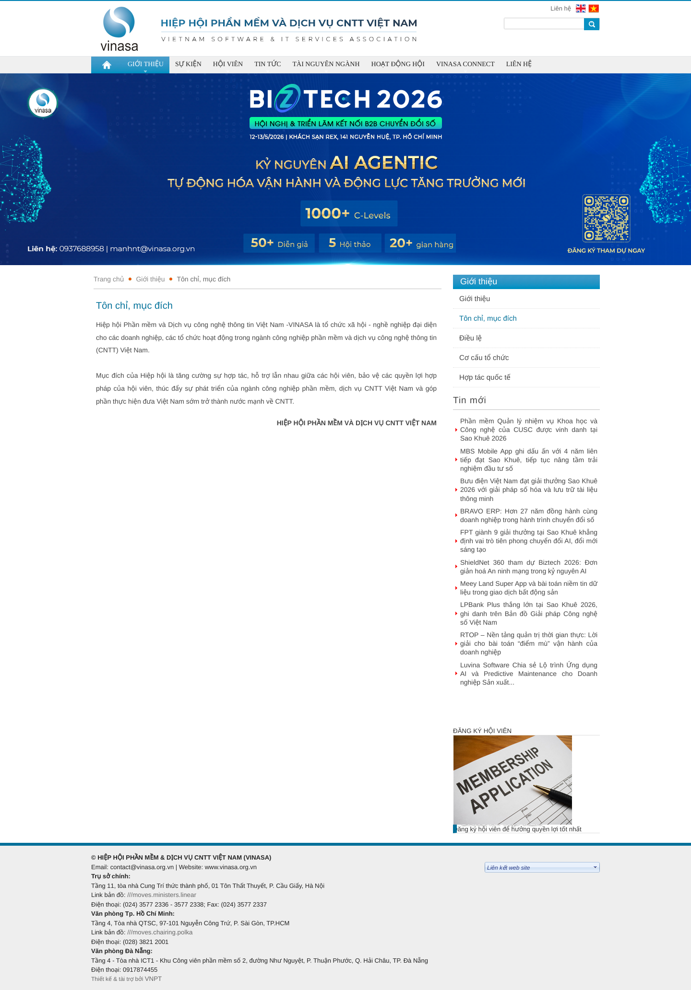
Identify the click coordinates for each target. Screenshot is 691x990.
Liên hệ (561, 8)
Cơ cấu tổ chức (484, 358)
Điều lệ (470, 338)
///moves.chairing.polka (159, 932)
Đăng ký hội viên (482, 730)
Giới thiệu (150, 279)
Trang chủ (109, 279)
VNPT (154, 978)
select (595, 867)
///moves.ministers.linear (161, 894)
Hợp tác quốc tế (485, 377)
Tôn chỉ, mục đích (203, 279)
